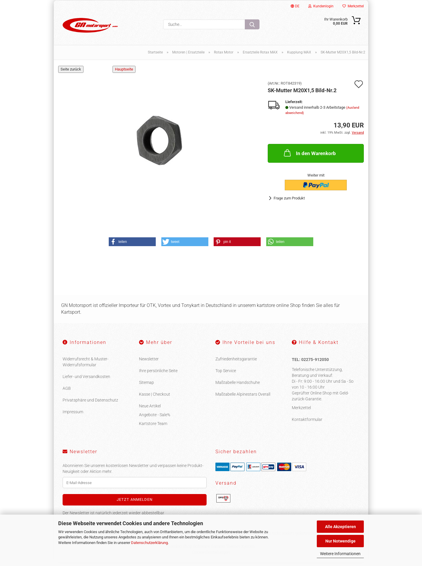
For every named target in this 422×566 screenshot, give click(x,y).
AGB (67, 391)
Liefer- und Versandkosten (86, 380)
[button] (132, 245)
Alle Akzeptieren (340, 526)
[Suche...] (252, 24)
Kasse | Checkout (154, 397)
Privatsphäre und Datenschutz (90, 403)
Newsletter (149, 362)
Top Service (225, 374)
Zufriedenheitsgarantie (236, 362)
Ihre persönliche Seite (158, 374)
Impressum (73, 415)
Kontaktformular (307, 422)
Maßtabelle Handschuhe (237, 386)
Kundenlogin (321, 6)
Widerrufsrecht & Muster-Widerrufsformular (85, 365)
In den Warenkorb (309, 156)
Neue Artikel (150, 409)
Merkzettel (353, 6)
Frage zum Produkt (289, 201)
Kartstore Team (153, 427)
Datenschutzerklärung (149, 542)
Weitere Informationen (340, 553)
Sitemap (146, 386)
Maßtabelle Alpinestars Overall (242, 397)
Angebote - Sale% (154, 418)
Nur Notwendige (340, 541)
